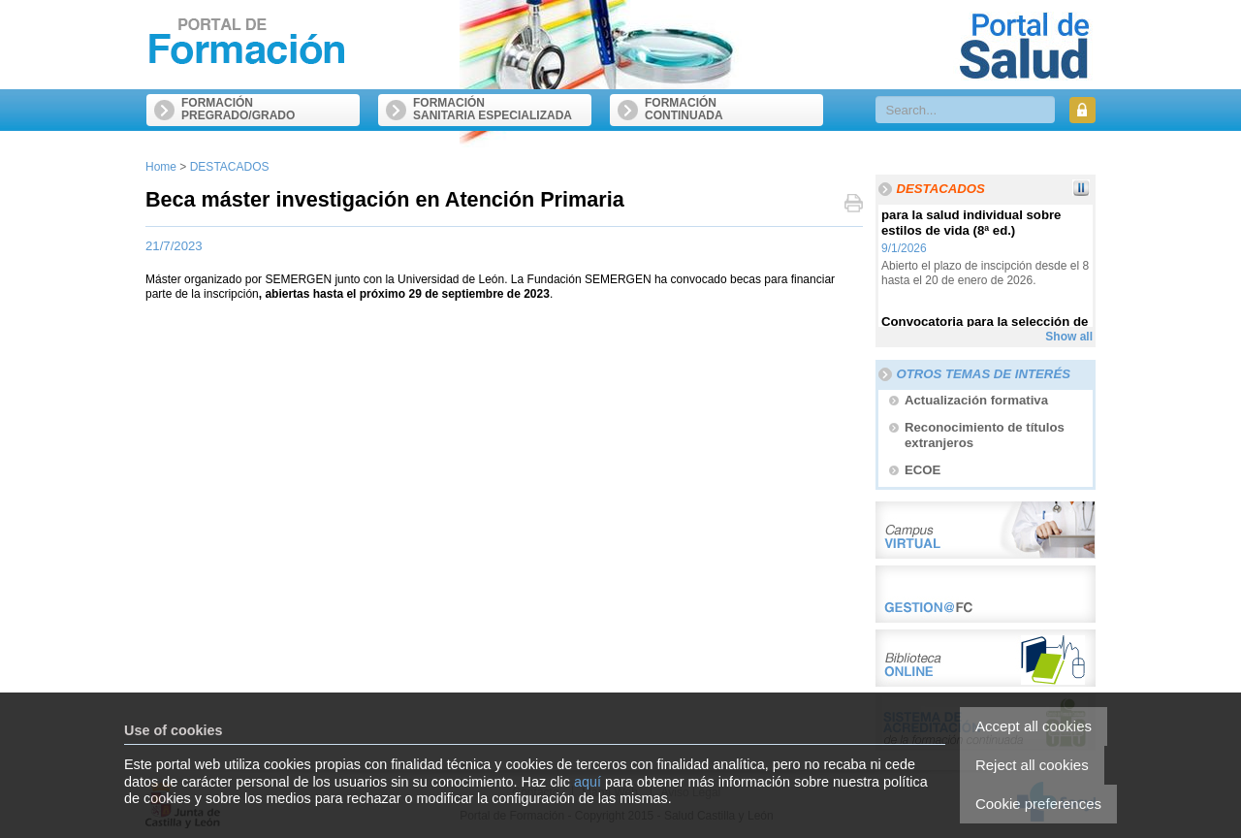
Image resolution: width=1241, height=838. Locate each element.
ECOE (922, 470)
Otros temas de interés (983, 374)
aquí (587, 782)
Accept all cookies (1033, 726)
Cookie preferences (1038, 803)
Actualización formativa (976, 400)
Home (160, 167)
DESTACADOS (230, 167)
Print (853, 205)
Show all (1069, 336)
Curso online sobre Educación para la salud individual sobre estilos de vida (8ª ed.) (973, 219)
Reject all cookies (1032, 765)
